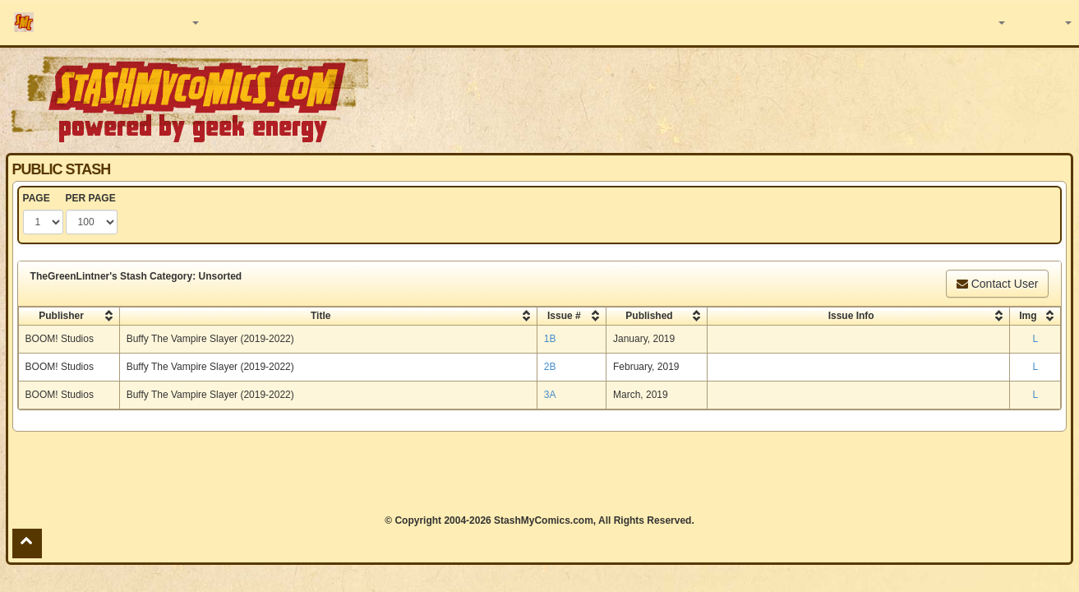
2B (550, 366)
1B (550, 339)
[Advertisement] (762, 99)
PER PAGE (91, 198)
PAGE (36, 198)
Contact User (998, 283)
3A (550, 394)
